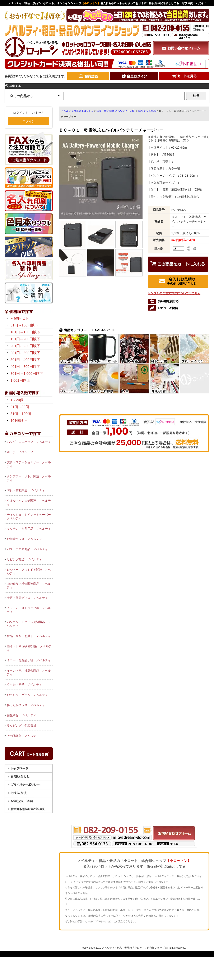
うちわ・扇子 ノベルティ (24, 684)
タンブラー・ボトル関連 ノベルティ (29, 478)
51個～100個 (20, 414)
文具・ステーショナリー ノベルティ (29, 464)
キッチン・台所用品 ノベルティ (29, 528)
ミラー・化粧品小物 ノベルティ (29, 660)
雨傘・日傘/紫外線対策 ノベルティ (29, 648)
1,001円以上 (20, 381)
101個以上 (18, 421)
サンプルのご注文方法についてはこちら (174, 293)
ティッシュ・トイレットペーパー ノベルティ (30, 516)
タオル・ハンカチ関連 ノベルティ (29, 502)
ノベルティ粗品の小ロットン (77, 110)
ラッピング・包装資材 (21, 725)
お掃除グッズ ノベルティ (24, 539)
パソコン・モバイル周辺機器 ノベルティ (29, 623)
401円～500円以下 (25, 367)
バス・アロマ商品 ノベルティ (27, 549)
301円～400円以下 (25, 360)
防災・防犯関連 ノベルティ (26, 490)
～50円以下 (19, 318)
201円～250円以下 (25, 346)
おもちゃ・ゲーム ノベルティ (27, 694)
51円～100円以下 (24, 325)
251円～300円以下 (25, 353)
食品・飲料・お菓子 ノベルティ (29, 636)
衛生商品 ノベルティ (21, 715)
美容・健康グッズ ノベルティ (27, 597)
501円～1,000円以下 (26, 374)
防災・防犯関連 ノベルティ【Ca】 (116, 110)
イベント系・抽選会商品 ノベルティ (29, 672)
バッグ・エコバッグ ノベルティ (29, 441)
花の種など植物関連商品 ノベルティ (29, 585)
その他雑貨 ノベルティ (23, 735)
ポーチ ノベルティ (20, 452)
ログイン (28, 121)
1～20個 (16, 400)
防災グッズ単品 (147, 110)
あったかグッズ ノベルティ (26, 705)
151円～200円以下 (25, 339)
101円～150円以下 (25, 332)
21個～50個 (19, 407)
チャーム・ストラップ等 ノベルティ (29, 609)
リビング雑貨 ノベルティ (24, 559)
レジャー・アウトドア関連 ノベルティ (29, 571)
